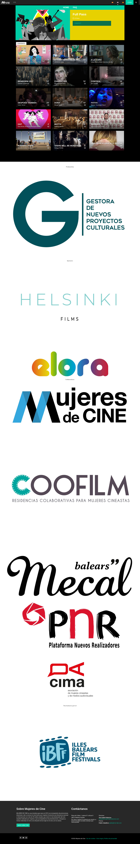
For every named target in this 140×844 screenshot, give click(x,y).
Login (130, 2)
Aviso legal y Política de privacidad (106, 838)
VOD (14, 2)
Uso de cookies (90, 838)
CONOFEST (77, 23)
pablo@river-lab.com (115, 823)
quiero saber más (23, 825)
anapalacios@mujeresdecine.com (109, 819)
